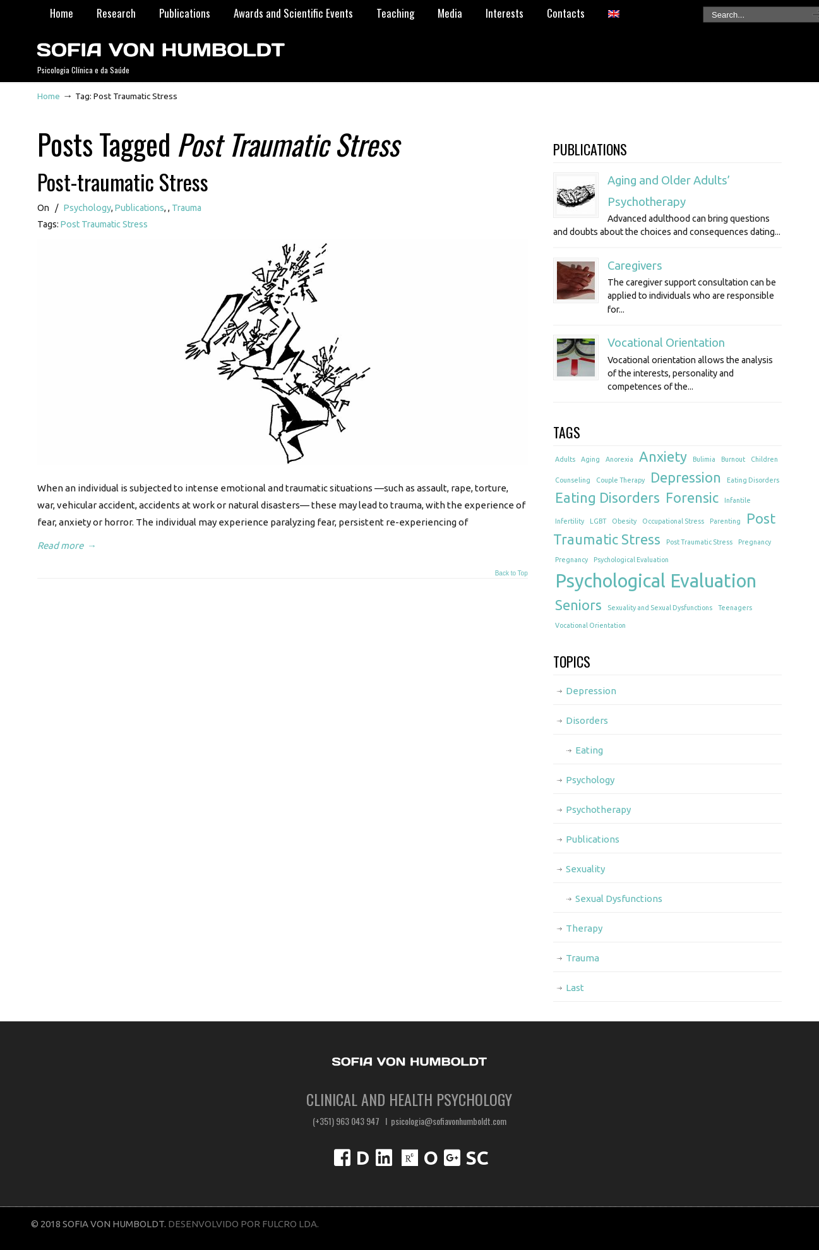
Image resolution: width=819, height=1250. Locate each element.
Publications (139, 208)
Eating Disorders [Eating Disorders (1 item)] (753, 480)
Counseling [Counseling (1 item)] (572, 480)
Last (575, 987)
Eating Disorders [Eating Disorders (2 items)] (607, 497)
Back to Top (511, 573)
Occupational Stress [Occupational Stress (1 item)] (673, 521)
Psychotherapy (598, 809)
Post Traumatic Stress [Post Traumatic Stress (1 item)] (699, 542)
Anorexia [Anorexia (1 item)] (619, 459)
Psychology (87, 208)
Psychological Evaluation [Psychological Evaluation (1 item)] (631, 559)
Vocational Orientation (666, 342)
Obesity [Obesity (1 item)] (624, 521)
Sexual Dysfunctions (618, 898)
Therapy (584, 928)
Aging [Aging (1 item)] (590, 459)
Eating (589, 750)
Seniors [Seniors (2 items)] (578, 605)
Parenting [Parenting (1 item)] (725, 521)
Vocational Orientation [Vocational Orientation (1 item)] (590, 625)
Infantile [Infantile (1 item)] (737, 500)
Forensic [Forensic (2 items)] (692, 497)
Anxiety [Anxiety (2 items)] (663, 456)
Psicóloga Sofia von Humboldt (160, 45)
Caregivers (634, 265)
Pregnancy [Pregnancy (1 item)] (754, 542)
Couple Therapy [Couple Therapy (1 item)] (620, 480)
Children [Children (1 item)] (764, 459)
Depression (591, 690)
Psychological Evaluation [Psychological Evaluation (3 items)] (655, 580)
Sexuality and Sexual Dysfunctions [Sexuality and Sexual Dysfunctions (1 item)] (659, 607)
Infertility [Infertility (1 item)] (569, 521)
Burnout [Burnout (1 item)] (733, 459)
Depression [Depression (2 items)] (685, 477)
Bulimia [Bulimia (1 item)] (704, 459)
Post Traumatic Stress (104, 224)
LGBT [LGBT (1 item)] (598, 521)
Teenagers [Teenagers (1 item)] (735, 607)
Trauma (186, 208)
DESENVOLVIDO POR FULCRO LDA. (243, 1223)
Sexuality (585, 868)
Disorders (587, 720)
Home (48, 96)
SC (477, 1158)
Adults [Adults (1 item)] (565, 459)
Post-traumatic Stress (122, 181)
